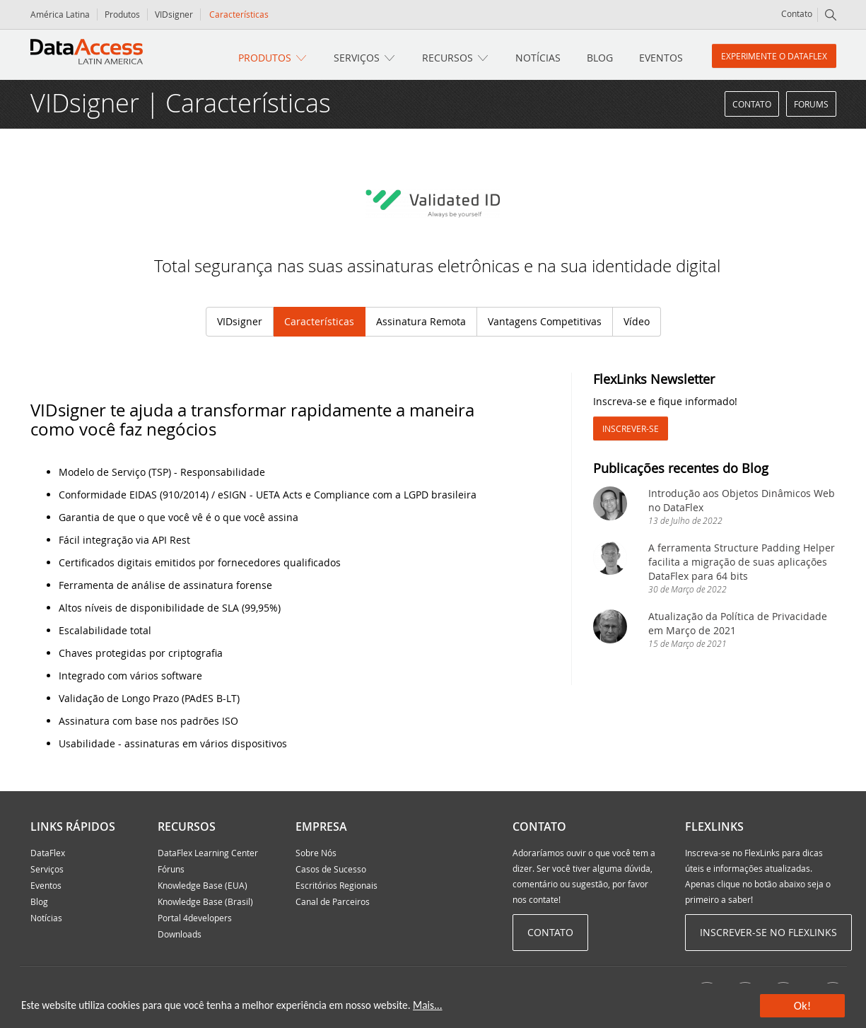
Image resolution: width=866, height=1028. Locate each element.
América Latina (60, 14)
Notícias (538, 57)
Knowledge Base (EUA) (202, 885)
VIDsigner (174, 14)
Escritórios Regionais (337, 885)
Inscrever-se (630, 428)
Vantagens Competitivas (545, 321)
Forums (811, 104)
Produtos (122, 14)
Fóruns (171, 869)
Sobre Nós (316, 852)
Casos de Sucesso (331, 869)
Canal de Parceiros (333, 901)
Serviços (357, 57)
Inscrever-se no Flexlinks (768, 932)
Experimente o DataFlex (774, 56)
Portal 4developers (195, 917)
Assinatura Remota (421, 321)
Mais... (427, 1005)
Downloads (179, 934)
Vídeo (637, 321)
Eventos (661, 57)
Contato (796, 13)
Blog (600, 57)
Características (319, 321)
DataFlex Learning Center (208, 852)
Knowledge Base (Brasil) (205, 901)
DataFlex (47, 852)
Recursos (447, 57)
